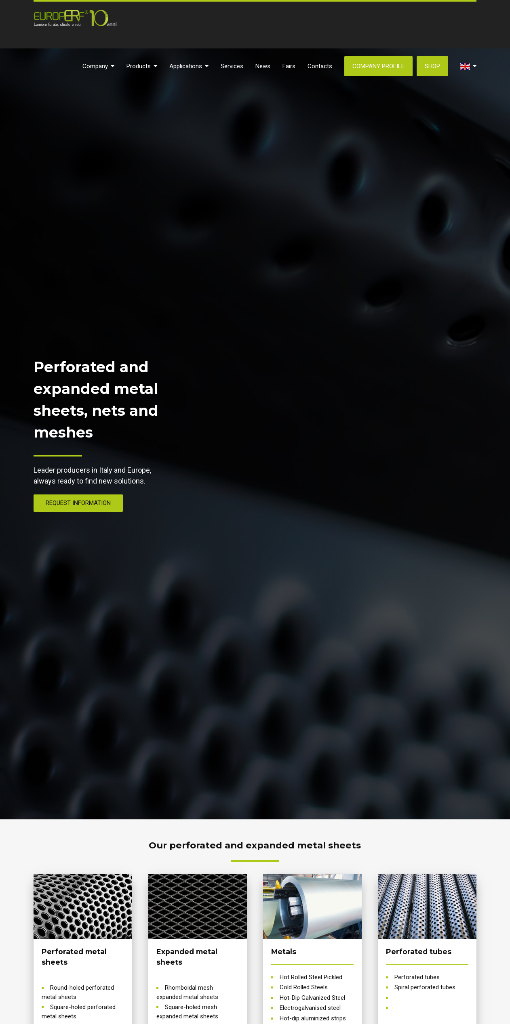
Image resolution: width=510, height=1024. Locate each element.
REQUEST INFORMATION (78, 503)
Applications (189, 66)
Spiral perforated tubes (424, 987)
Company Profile (378, 66)
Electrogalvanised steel (310, 1007)
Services (232, 66)
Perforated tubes (418, 951)
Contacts (320, 66)
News (262, 66)
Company (98, 66)
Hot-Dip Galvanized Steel (312, 997)
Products (141, 66)
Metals (283, 951)
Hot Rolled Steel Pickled (311, 977)
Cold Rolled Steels (304, 987)
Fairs (288, 66)
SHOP (432, 66)
